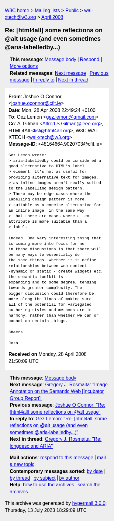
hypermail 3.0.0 (88, 503)
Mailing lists (47, 10)
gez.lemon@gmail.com (71, 117)
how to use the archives (48, 484)
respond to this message (66, 457)
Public (72, 10)
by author (69, 478)
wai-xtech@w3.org (49, 137)
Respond (89, 59)
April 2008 (52, 17)
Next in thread (73, 79)
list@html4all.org (52, 130)
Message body (60, 59)
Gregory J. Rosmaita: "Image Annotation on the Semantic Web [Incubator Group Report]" (59, 391)
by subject (45, 478)
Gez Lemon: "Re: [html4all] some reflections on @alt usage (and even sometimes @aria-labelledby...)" (58, 425)
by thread (20, 478)
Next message (70, 73)
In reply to (43, 79)
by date (94, 471)
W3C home (17, 10)
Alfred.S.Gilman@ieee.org (71, 123)
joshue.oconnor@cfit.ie (36, 103)
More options (24, 66)
